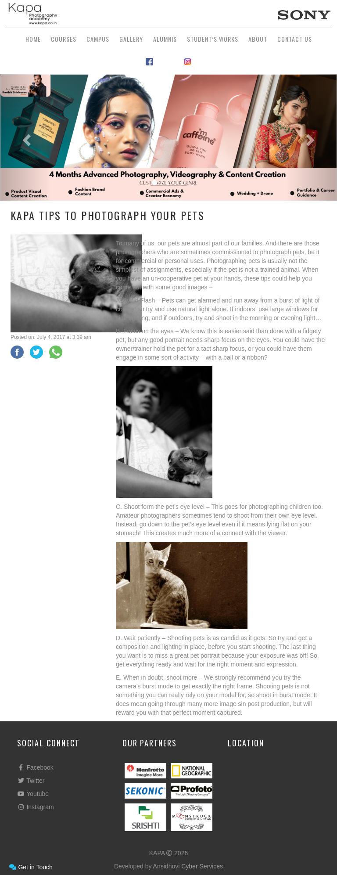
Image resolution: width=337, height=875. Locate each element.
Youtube (33, 793)
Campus (97, 38)
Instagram (35, 806)
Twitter (30, 780)
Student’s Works (212, 38)
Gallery (131, 38)
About (257, 38)
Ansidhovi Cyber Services (188, 866)
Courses (63, 38)
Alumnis (165, 38)
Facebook (35, 767)
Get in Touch (31, 867)
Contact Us (294, 38)
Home (33, 38)
